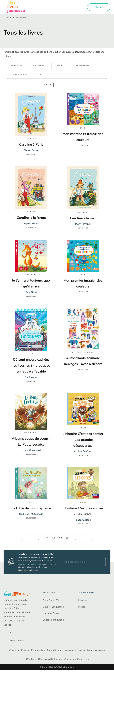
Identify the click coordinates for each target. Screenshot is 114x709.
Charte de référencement (77, 659)
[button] (18, 66)
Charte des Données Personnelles (27, 650)
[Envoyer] (102, 562)
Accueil (9, 17)
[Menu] (98, 7)
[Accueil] (16, 7)
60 (67, 538)
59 (60, 538)
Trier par (46, 85)
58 (53, 538)
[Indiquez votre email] (80, 562)
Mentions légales (96, 650)
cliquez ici (34, 570)
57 (46, 538)
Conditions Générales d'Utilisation (44, 659)
